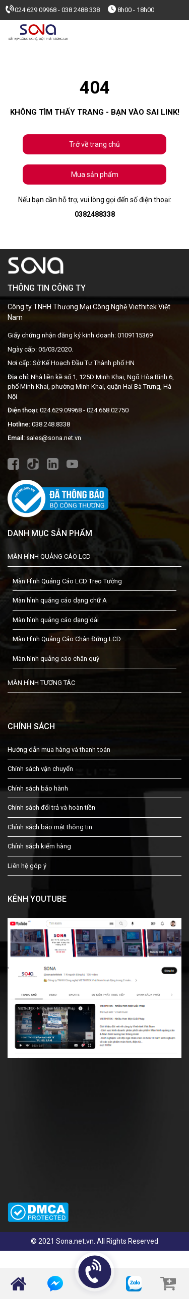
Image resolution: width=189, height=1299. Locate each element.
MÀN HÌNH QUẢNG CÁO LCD (49, 556)
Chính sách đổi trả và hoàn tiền (51, 807)
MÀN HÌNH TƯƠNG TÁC (41, 682)
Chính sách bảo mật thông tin (50, 827)
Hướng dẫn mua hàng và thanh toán (59, 749)
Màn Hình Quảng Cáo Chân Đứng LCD (67, 639)
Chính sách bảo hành (38, 788)
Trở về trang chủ (94, 144)
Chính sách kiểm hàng (39, 846)
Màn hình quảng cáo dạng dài (56, 620)
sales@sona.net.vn (53, 438)
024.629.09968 (61, 410)
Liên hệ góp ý (27, 866)
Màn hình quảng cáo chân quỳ (56, 658)
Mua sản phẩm (94, 174)
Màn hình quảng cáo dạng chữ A (60, 600)
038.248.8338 (51, 424)
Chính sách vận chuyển (40, 768)
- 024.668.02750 (106, 410)
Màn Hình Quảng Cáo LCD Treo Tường (67, 581)
